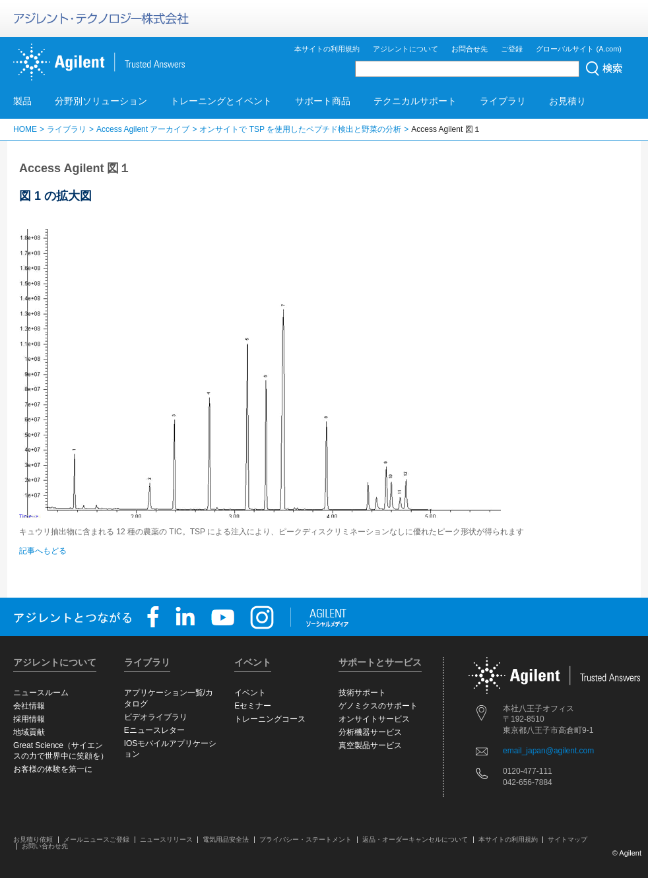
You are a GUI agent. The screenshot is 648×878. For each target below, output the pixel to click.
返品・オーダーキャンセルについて (415, 839)
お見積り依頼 (33, 839)
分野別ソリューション (101, 101)
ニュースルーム (41, 692)
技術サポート (362, 692)
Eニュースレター (154, 730)
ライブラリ (503, 101)
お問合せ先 (469, 49)
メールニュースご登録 (96, 839)
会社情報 (29, 705)
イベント (250, 692)
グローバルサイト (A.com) (579, 49)
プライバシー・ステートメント (305, 839)
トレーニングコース (270, 719)
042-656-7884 (527, 782)
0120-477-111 (527, 771)
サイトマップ (567, 839)
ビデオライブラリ (155, 717)
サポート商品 (322, 101)
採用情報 (29, 719)
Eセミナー (252, 705)
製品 (22, 101)
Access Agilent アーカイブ (142, 129)
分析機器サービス (370, 732)
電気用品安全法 (226, 839)
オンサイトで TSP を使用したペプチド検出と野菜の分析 (300, 129)
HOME (25, 129)
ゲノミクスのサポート (378, 705)
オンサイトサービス (374, 719)
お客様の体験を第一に (52, 769)
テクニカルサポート (415, 101)
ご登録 (512, 49)
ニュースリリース (166, 839)
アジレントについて (405, 49)
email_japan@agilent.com (548, 750)
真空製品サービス (370, 745)
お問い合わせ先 (45, 846)
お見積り (567, 101)
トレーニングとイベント (221, 101)
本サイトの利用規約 (327, 49)
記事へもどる (43, 550)
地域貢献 (29, 732)
